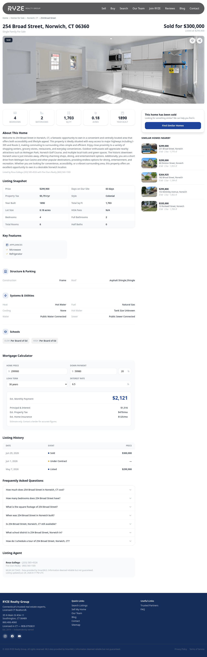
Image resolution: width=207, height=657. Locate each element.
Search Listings (79, 605)
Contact (194, 8)
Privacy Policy (181, 649)
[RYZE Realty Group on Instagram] (5, 636)
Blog (182, 8)
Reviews (170, 8)
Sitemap (76, 624)
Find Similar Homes (173, 125)
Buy (112, 8)
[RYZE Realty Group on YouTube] (19, 636)
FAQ (143, 609)
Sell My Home (79, 609)
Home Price (12, 365)
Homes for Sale (18, 18)
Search (124, 8)
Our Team (139, 8)
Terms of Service (197, 649)
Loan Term (12, 378)
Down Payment (78, 365)
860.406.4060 (10, 622)
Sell (104, 8)
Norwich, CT (32, 18)
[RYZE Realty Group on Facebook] (12, 636)
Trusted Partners (149, 605)
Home (5, 18)
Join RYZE (155, 8)
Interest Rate (77, 378)
